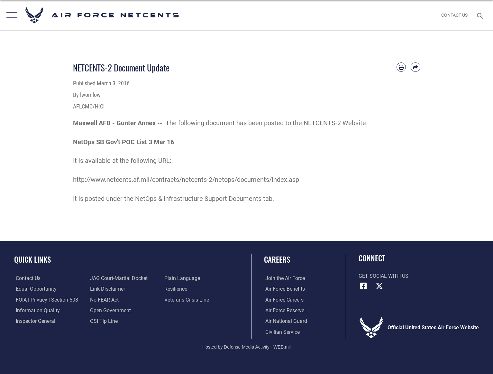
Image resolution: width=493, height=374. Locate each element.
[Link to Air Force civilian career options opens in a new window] (281, 332)
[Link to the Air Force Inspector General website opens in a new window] (34, 321)
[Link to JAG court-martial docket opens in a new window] (118, 278)
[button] (10, 15)
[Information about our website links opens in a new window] (107, 289)
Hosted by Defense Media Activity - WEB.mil (246, 346)
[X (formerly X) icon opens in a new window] (379, 286)
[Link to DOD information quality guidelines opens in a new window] (36, 310)
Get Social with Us (383, 276)
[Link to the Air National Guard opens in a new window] (285, 321)
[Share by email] (415, 67)
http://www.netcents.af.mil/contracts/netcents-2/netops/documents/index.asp (186, 179)
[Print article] (401, 67)
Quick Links (32, 259)
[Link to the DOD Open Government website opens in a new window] (110, 310)
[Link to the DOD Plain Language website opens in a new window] (183, 278)
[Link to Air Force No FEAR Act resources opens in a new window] (104, 299)
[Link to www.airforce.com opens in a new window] (284, 278)
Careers (277, 259)
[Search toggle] (481, 15)
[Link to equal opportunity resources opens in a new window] (34, 289)
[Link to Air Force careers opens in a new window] (283, 299)
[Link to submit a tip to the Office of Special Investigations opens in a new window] (103, 321)
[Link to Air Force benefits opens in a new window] (284, 289)
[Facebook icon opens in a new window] (363, 286)
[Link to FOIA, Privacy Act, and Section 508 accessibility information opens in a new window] (45, 299)
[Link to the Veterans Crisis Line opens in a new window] (187, 299)
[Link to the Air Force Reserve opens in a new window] (283, 310)
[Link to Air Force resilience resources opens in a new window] (176, 289)
